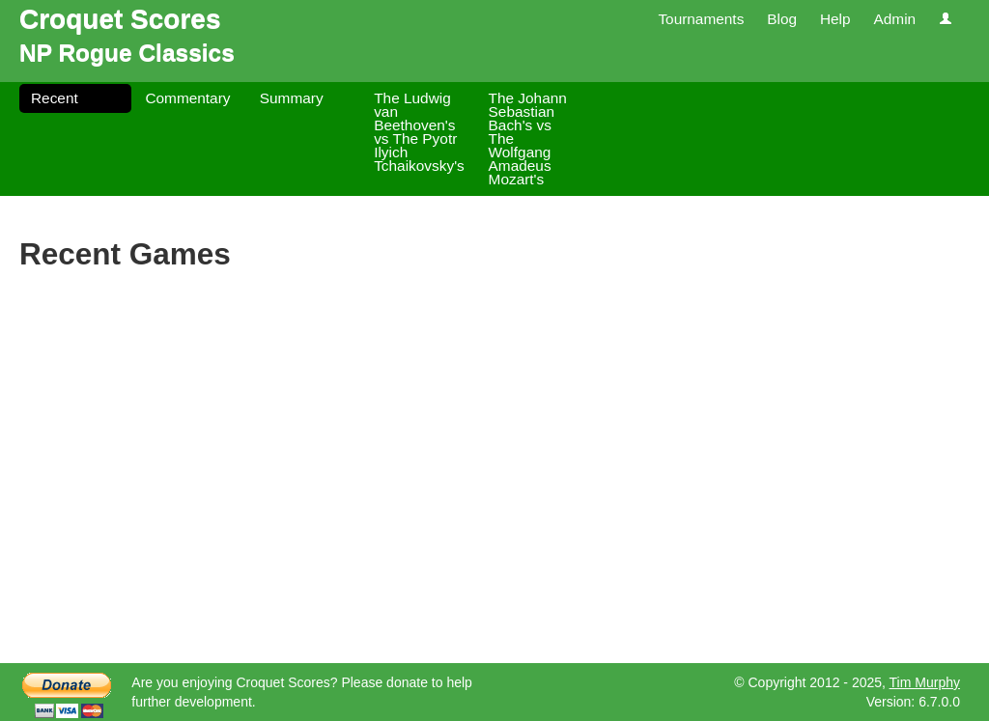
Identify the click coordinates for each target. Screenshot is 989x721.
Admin (894, 19)
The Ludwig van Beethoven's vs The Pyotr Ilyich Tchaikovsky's (419, 132)
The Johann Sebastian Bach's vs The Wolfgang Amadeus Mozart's (528, 138)
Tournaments (701, 19)
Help (835, 19)
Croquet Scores (120, 19)
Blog (782, 19)
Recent (54, 98)
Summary (292, 98)
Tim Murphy (925, 682)
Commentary (187, 98)
